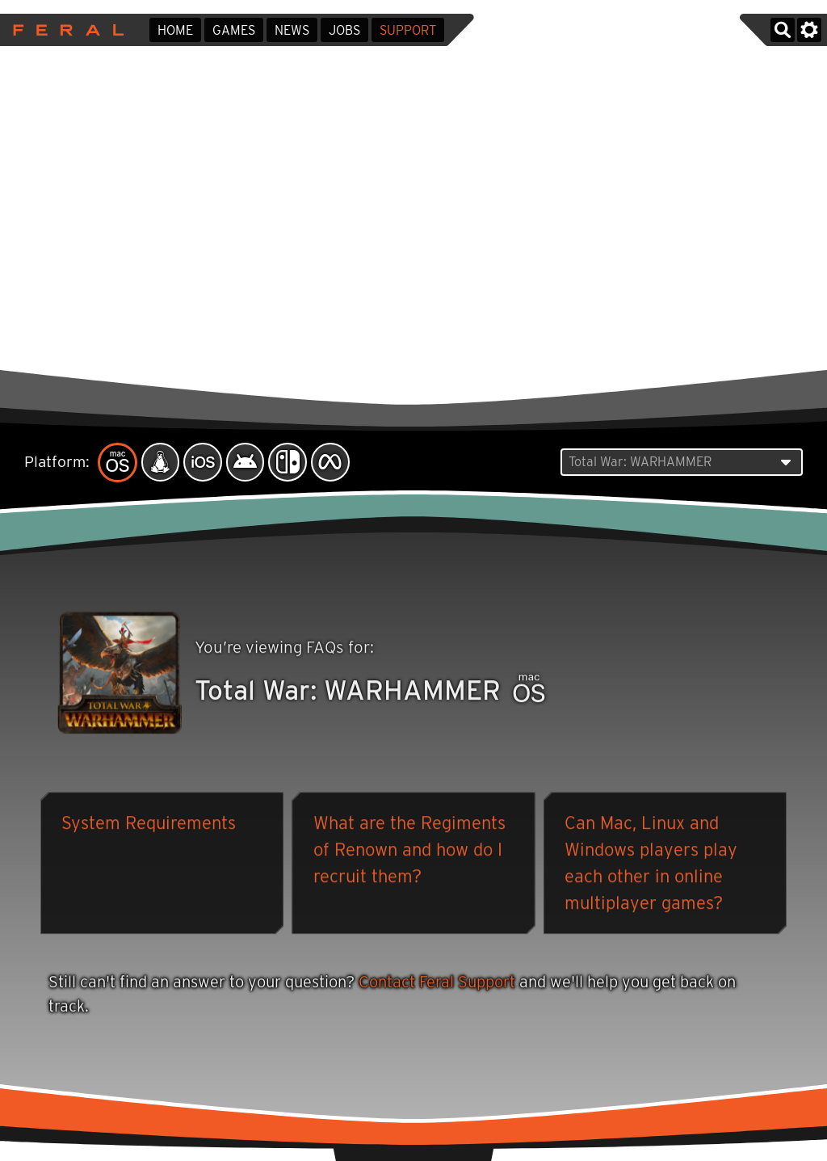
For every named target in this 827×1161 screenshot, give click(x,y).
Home (175, 30)
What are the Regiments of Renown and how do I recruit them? (409, 851)
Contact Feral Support (437, 983)
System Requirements (148, 824)
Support (408, 30)
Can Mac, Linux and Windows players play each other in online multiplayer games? (651, 864)
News (292, 30)
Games (233, 30)
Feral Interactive (64, 29)
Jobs (344, 30)
